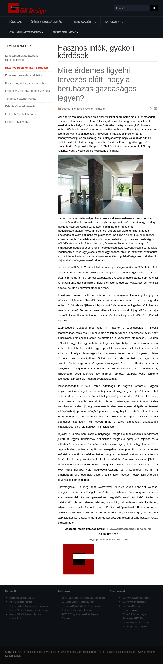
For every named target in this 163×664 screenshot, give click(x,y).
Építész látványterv (16, 121)
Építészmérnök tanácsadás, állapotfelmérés (22, 58)
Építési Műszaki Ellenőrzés (21, 114)
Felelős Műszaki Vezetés (20, 106)
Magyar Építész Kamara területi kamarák (28, 606)
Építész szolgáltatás (48, 21)
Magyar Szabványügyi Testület (136, 598)
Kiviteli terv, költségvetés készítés (25, 83)
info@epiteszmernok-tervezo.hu (108, 539)
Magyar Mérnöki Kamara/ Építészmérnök (28, 610)
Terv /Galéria (85, 21)
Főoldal (15, 21)
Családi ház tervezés (26, 32)
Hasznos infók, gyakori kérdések (26, 67)
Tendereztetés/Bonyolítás (20, 98)
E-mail (155, 108)
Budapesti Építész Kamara (21, 598)
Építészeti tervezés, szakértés (23, 75)
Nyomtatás (150, 108)
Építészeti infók (65, 32)
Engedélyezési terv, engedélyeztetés (27, 90)
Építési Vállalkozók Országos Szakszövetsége (83, 598)
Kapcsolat (114, 21)
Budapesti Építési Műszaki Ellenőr (78, 602)
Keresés (154, 8)
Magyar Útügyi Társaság (134, 602)
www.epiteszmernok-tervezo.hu (130, 528)
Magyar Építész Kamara (20, 602)
